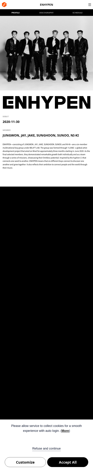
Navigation (89, 4)
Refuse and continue (46, 448)
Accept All (68, 462)
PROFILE (15, 12)
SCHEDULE (77, 12)
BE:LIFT (4, 4)
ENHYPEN (46, 4)
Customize (25, 462)
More (65, 430)
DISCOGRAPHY (46, 12)
